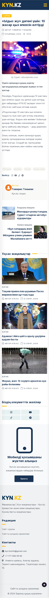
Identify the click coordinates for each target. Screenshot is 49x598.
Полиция (7, 169)
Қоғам (6, 16)
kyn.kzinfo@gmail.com (16, 551)
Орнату (24, 479)
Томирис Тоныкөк (22, 30)
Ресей (27, 169)
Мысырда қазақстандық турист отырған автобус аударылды (32, 214)
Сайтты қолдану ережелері (15, 534)
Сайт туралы (8, 529)
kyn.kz (15, 299)
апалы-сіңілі (39, 169)
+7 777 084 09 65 (13, 556)
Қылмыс (18, 169)
